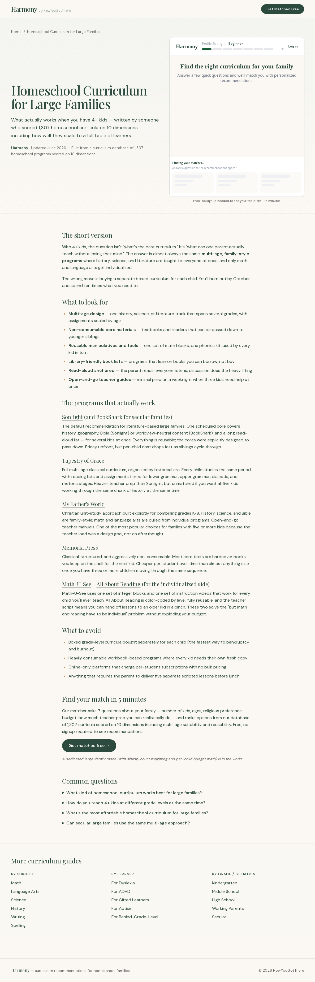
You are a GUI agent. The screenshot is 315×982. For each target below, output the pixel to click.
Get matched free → (89, 745)
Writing (18, 917)
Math (16, 883)
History (18, 908)
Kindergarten (224, 883)
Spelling (18, 925)
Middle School (225, 891)
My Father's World (83, 503)
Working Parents (228, 908)
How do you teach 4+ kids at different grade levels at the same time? (135, 803)
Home (16, 31)
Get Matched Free (282, 9)
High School (223, 900)
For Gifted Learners (130, 900)
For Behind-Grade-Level (134, 917)
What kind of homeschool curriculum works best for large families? (134, 793)
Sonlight (72, 416)
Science (18, 900)
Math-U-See (76, 584)
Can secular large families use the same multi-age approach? (128, 823)
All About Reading (119, 584)
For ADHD (120, 891)
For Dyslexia (123, 883)
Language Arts (25, 891)
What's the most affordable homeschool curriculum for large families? (137, 813)
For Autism (121, 908)
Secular (219, 917)
